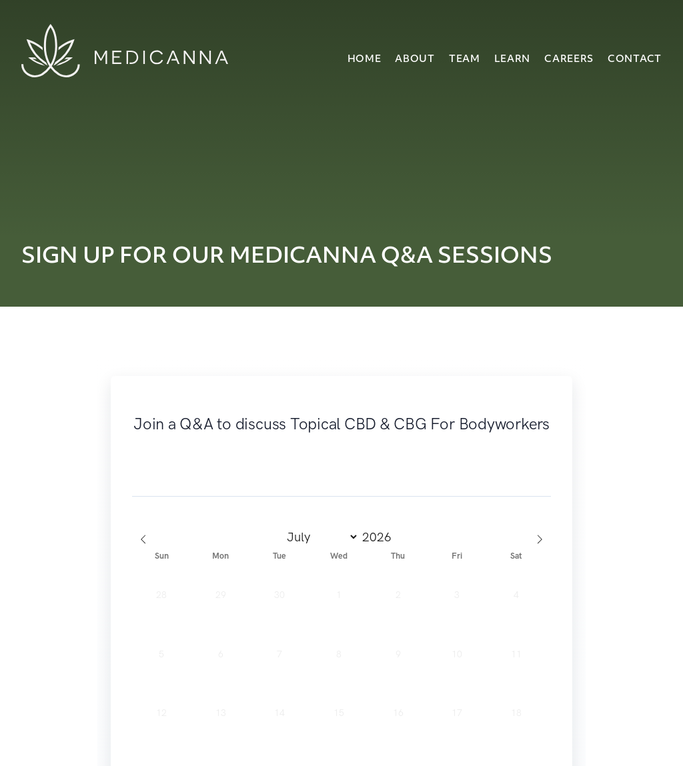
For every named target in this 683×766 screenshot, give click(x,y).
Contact (635, 60)
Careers (569, 60)
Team (464, 60)
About (415, 60)
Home (365, 60)
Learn (512, 60)
